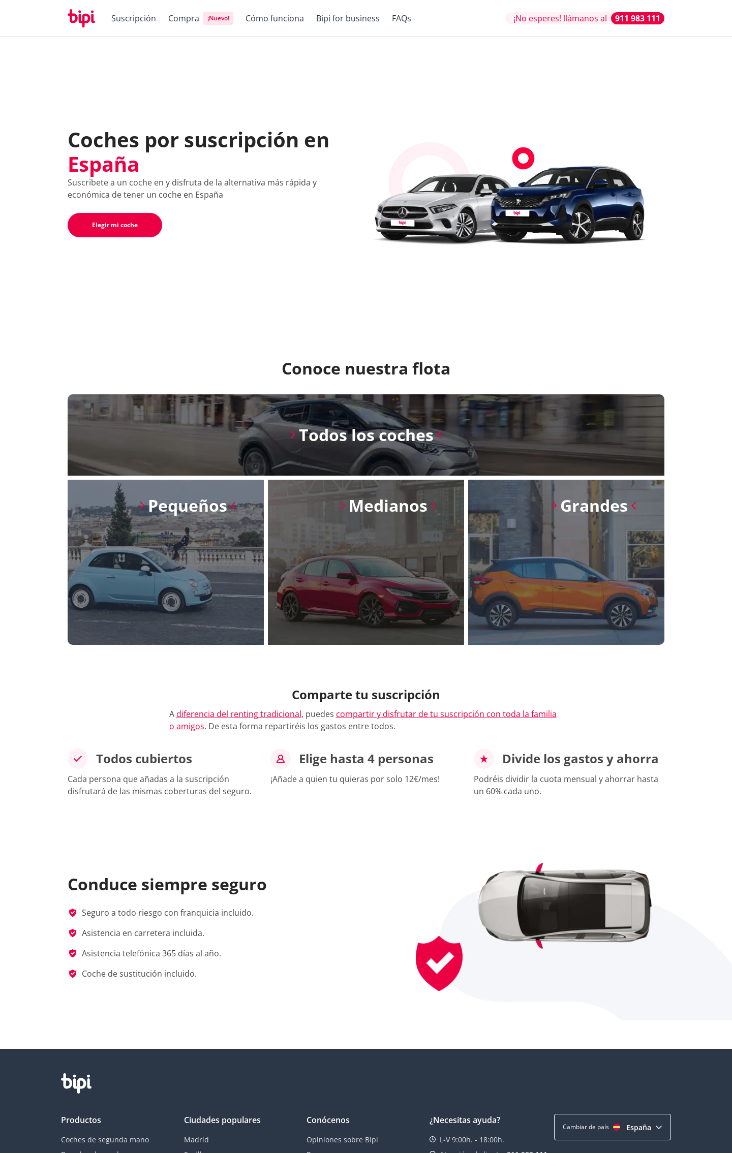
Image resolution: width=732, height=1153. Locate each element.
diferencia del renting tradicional (238, 714)
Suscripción (133, 18)
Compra (183, 18)
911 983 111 (637, 18)
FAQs (401, 18)
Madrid (196, 1139)
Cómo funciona (275, 18)
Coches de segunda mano (105, 1139)
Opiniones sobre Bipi (342, 1139)
